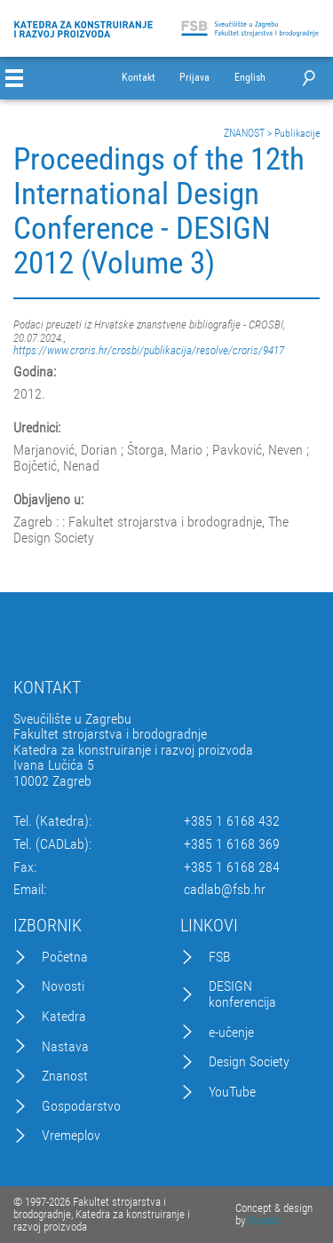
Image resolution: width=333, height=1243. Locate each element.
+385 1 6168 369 (232, 844)
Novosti (63, 986)
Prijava (194, 77)
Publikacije (297, 133)
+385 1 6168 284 (232, 867)
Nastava (65, 1047)
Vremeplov (71, 1136)
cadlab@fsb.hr (225, 890)
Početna (65, 957)
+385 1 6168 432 (232, 821)
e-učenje (231, 1033)
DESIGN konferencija (242, 993)
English (250, 77)
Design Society (249, 1062)
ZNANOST (244, 133)
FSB (220, 957)
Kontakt (138, 77)
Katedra (64, 1017)
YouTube (232, 1092)
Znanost (65, 1076)
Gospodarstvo (81, 1106)
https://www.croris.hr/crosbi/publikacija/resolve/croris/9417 (148, 350)
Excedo (264, 1220)
